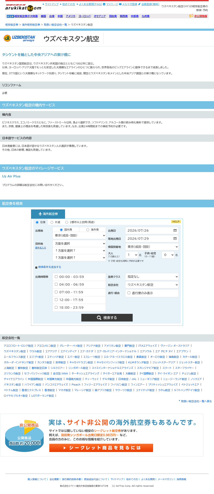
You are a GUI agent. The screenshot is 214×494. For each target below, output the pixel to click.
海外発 (92, 229)
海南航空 (174, 356)
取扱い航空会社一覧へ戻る (196, 401)
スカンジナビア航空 (148, 368)
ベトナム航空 (11, 390)
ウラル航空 (35, 351)
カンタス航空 (44, 362)
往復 (40, 222)
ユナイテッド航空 (145, 390)
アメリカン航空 (112, 345)
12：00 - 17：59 (69, 299)
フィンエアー (137, 384)
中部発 (134, 16)
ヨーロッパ (85, 16)
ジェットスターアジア (164, 362)
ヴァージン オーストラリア (174, 345)
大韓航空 (130, 373)
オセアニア (100, 16)
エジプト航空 (36, 356)
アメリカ (70, 16)
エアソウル (146, 351)
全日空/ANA (60, 373)
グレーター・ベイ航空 (71, 345)
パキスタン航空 (12, 384)
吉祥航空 (61, 362)
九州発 (145, 16)
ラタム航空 (164, 390)
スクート (166, 368)
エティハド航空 (55, 356)
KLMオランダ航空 (138, 362)
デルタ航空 (108, 379)
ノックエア (196, 379)
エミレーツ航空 (91, 356)
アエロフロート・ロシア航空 (18, 345)
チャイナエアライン (14, 379)
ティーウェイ (91, 379)
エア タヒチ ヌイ (164, 351)
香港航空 (50, 390)
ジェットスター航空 (189, 362)
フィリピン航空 (119, 384)
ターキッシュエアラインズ (85, 373)
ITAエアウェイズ (147, 345)
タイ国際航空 (146, 373)
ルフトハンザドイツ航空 (187, 390)
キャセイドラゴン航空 (81, 362)
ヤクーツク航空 (123, 390)
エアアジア (51, 351)
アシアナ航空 (93, 345)
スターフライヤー (184, 368)
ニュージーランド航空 (175, 379)
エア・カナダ (86, 351)
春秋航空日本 (39, 368)
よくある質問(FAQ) (90, 4)
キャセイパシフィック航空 (111, 362)
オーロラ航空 (157, 356)
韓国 (43, 16)
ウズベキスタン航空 (15, 351)
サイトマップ (51, 4)
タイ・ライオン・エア (168, 373)
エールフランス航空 (15, 356)
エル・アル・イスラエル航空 (118, 356)
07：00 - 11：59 (69, 292)
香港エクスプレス (31, 390)
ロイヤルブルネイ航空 (16, 395)
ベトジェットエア (190, 384)
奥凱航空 (141, 356)
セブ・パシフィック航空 (36, 373)
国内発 (66, 229)
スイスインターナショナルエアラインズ (112, 368)
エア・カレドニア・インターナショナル (116, 351)
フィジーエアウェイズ (95, 384)
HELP (176, 222)
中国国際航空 (35, 379)
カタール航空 (190, 356)
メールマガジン (166, 479)
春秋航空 (23, 368)
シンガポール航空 (78, 368)
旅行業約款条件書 (71, 479)
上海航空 (9, 368)
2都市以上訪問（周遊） (80, 222)
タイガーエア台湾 (112, 373)
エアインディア (68, 351)
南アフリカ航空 (103, 390)
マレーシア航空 (82, 390)
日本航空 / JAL (127, 379)
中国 (60, 16)
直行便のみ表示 (140, 293)
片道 (55, 222)
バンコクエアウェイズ (56, 384)
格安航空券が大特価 (26, 16)
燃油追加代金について (95, 479)
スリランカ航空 (12, 373)
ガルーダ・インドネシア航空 (19, 362)
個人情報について (37, 479)
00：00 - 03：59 (69, 276)
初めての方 (68, 4)
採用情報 (181, 479)
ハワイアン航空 (33, 384)
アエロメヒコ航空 (46, 345)
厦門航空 (130, 345)
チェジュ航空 (189, 373)
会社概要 (54, 479)
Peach (76, 384)
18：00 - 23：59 (69, 307)
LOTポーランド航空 (42, 395)
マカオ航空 (64, 390)
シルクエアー (58, 368)
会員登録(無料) (150, 4)
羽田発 (113, 16)
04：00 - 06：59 (69, 284)
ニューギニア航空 (149, 379)
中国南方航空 (73, 379)
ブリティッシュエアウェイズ (163, 384)
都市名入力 (40, 248)
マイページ (112, 4)
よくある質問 (148, 479)
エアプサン (182, 351)
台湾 (51, 16)
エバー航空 (73, 356)
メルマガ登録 (129, 4)
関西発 (124, 16)
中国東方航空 (54, 379)
